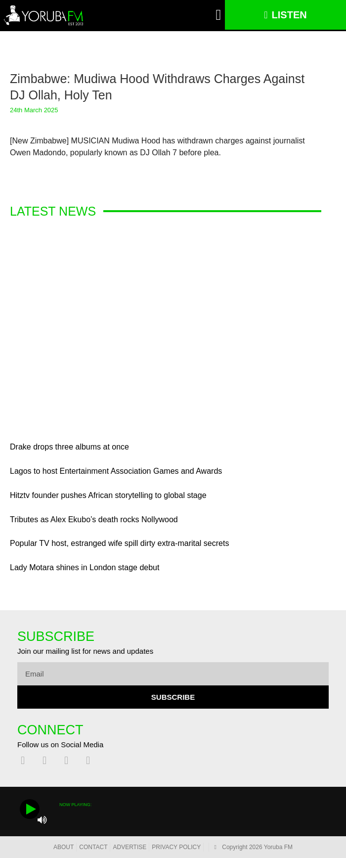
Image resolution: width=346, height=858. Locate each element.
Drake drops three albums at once (69, 447)
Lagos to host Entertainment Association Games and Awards (116, 471)
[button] (218, 15)
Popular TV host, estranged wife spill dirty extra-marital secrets (119, 543)
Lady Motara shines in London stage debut (84, 567)
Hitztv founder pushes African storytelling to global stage (108, 495)
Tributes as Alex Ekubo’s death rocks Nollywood (94, 519)
